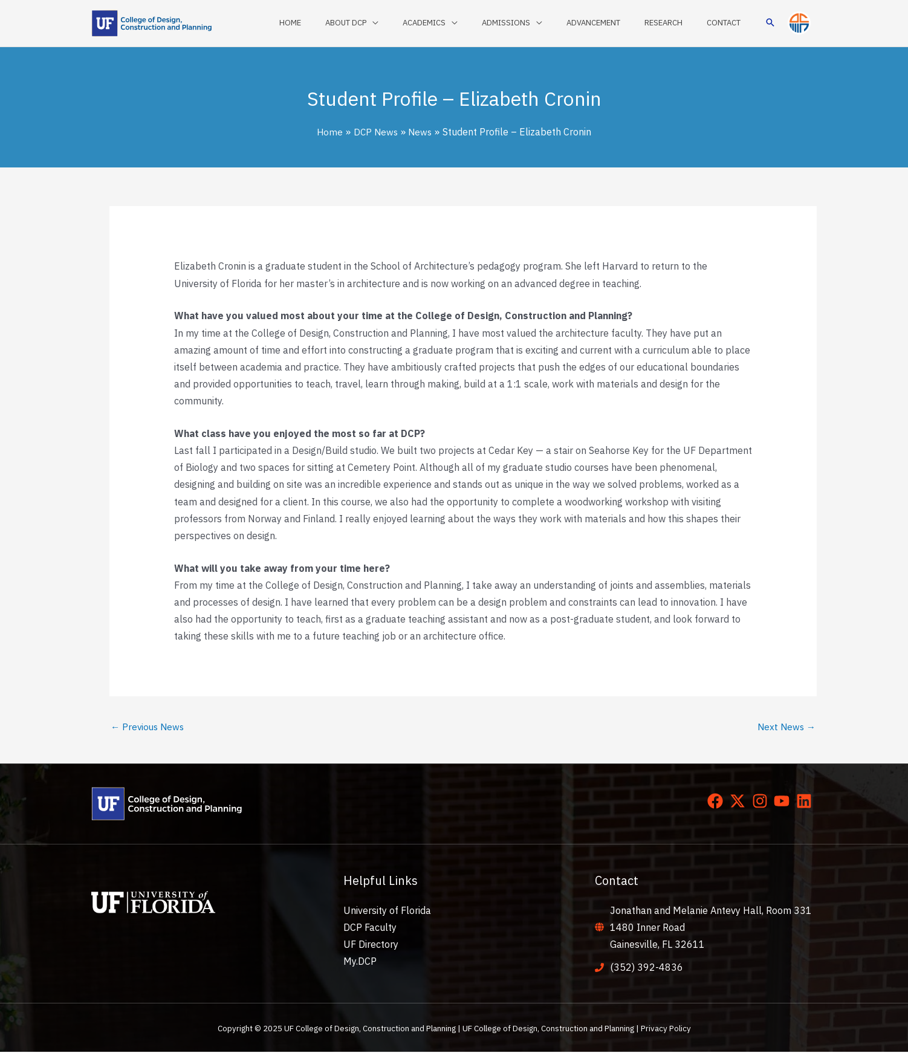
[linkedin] (806, 802)
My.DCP (360, 962)
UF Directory (370, 945)
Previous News (149, 727)
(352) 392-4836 (646, 968)
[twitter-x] (740, 802)
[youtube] (784, 802)
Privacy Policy (666, 1028)
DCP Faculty (370, 928)
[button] (770, 23)
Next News (785, 727)
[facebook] (717, 802)
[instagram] (762, 802)
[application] (419, 23)
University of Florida (387, 911)
